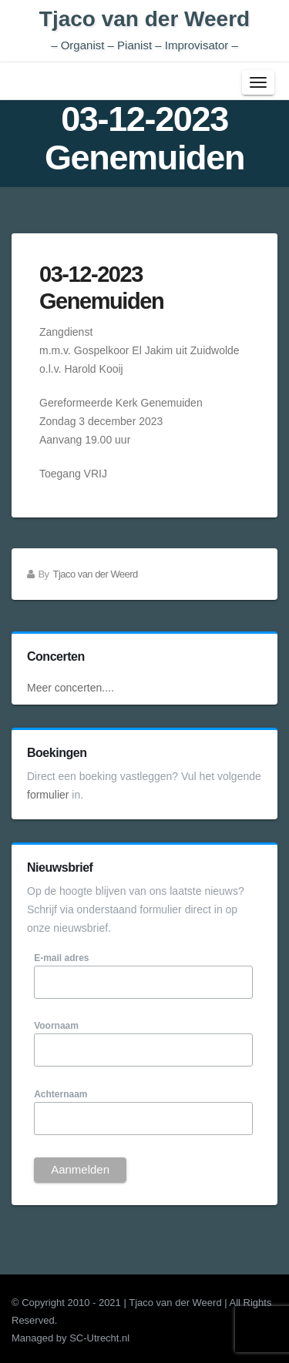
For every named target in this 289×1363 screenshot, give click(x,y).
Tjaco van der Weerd (144, 29)
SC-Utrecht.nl (99, 1338)
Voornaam (56, 1025)
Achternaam (60, 1094)
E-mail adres (61, 958)
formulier (48, 795)
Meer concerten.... (70, 688)
